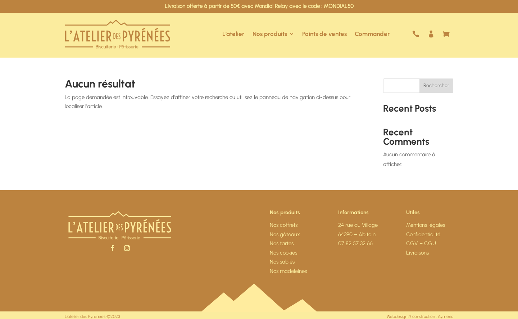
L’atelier (233, 33)
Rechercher (436, 85)
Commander (372, 33)
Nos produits (270, 33)
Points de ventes (324, 33)
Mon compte (434, 34)
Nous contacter (419, 34)
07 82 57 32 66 (355, 243)
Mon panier (449, 34)
